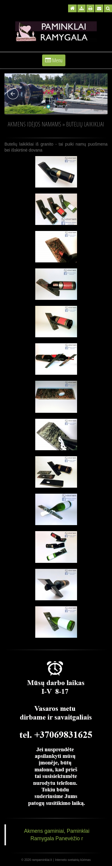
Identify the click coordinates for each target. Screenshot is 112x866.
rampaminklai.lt (42, 860)
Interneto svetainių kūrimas (73, 860)
